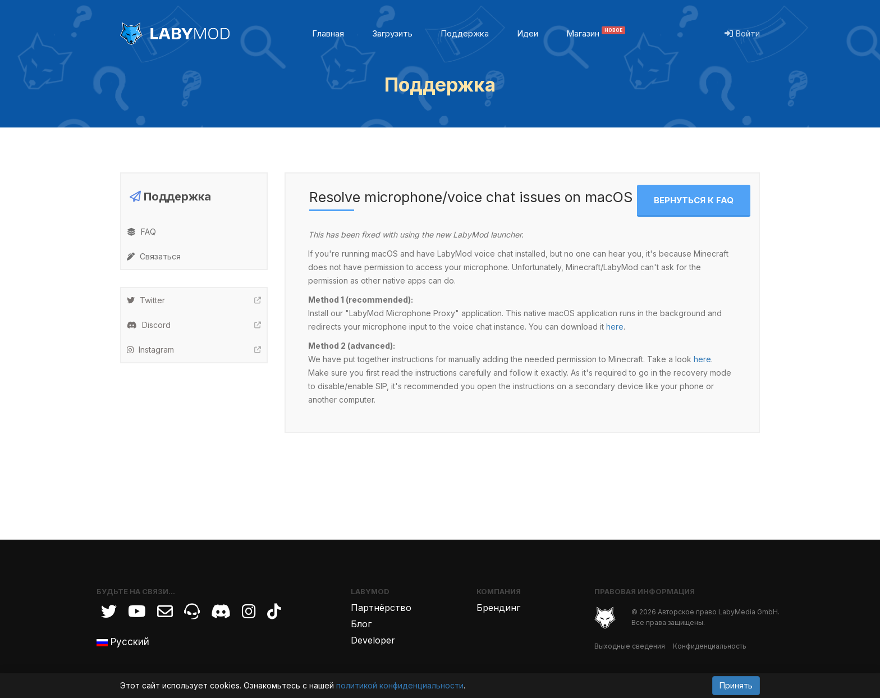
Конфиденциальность (709, 646)
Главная (328, 33)
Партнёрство (381, 607)
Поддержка (465, 33)
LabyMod (370, 591)
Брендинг (498, 607)
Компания (498, 591)
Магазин (595, 33)
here (615, 326)
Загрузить (392, 33)
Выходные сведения (629, 646)
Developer (373, 640)
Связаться (154, 256)
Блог (361, 623)
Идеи (527, 33)
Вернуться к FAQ (694, 200)
